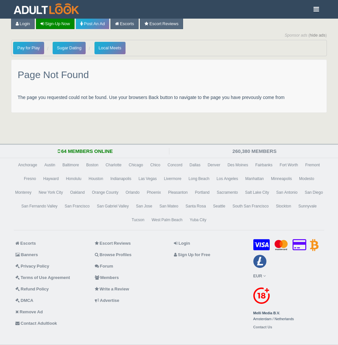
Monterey (23, 192)
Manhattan (254, 179)
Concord (174, 165)
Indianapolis (120, 179)
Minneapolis (281, 179)
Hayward (51, 179)
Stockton (283, 206)
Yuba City (198, 220)
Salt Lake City (257, 192)
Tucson (138, 220)
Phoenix (154, 192)
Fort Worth (289, 165)
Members (107, 277)
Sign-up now (55, 24)
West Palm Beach (167, 220)
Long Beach (199, 179)
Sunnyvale (307, 206)
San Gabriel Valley (113, 206)
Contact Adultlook (36, 323)
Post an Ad (92, 24)
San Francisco (77, 206)
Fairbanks (264, 165)
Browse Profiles (113, 255)
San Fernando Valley (39, 206)
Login (23, 24)
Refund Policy (32, 289)
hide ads (318, 35)
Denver (214, 165)
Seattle (219, 206)
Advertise (107, 300)
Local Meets (110, 48)
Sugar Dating (69, 48)
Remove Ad (29, 312)
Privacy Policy (32, 266)
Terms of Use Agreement (42, 277)
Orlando (133, 192)
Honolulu (73, 179)
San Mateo (169, 206)
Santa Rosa (195, 206)
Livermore (172, 179)
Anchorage (27, 165)
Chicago (136, 165)
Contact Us (262, 327)
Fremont (312, 165)
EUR (259, 276)
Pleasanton (178, 192)
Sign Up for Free (192, 255)
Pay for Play (28, 48)
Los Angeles (227, 179)
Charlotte (114, 165)
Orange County (105, 192)
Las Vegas (148, 179)
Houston (96, 179)
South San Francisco (250, 206)
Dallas (195, 165)
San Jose (144, 206)
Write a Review (112, 289)
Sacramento (227, 192)
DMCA (24, 300)
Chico (155, 165)
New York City (51, 192)
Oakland (77, 192)
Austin (49, 165)
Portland (202, 192)
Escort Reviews (161, 24)
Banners (26, 255)
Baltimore (70, 165)
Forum (104, 266)
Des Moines (238, 165)
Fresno (30, 179)
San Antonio (286, 192)
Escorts (124, 24)
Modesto (306, 179)
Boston (92, 165)
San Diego (314, 192)
